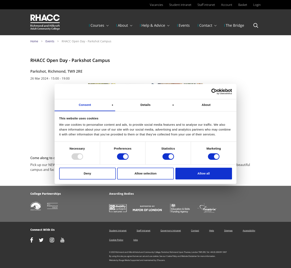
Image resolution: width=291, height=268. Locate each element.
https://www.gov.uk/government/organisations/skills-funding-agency (183, 208)
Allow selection (145, 173)
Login (257, 5)
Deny (87, 173)
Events (184, 25)
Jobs (135, 239)
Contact (205, 25)
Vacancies (156, 5)
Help (211, 230)
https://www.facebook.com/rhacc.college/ (34, 240)
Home (34, 41)
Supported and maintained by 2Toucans (147, 260)
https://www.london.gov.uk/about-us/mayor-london (150, 209)
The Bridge (235, 25)
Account (226, 5)
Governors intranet (170, 230)
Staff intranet (206, 5)
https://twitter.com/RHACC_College (44, 240)
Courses (97, 25)
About (123, 25)
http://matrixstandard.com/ (210, 208)
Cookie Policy (116, 239)
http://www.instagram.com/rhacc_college (55, 240)
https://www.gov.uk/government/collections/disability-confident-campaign (121, 208)
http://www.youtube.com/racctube (65, 240)
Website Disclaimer (189, 256)
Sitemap (228, 230)
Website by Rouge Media (119, 260)
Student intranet (180, 5)
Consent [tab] (85, 104)
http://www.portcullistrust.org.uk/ (55, 206)
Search (256, 27)
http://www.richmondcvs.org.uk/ (38, 206)
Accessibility (249, 230)
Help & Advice (153, 25)
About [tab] (206, 104)
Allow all (203, 173)
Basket (242, 5)
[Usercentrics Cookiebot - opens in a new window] (214, 91)
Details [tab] (145, 104)
